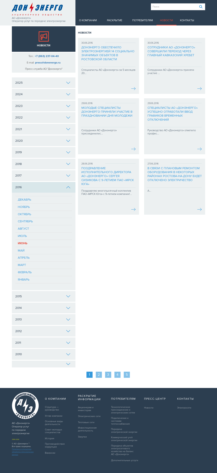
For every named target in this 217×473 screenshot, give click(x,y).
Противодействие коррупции (55, 445)
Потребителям (142, 20)
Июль (22, 236)
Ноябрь (24, 207)
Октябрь (24, 214)
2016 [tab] (42, 187)
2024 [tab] (42, 94)
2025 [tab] (42, 83)
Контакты (187, 20)
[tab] (43, 364)
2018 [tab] (42, 164)
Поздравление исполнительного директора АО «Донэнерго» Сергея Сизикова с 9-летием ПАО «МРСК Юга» (107, 176)
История (49, 438)
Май (21, 250)
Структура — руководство (52, 408)
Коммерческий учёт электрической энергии (124, 439)
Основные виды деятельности (54, 423)
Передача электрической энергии (124, 430)
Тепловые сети (86, 422)
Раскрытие (114, 20)
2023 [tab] (42, 106)
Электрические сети (89, 416)
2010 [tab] (42, 354)
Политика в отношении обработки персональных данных (23, 452)
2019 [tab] (42, 152)
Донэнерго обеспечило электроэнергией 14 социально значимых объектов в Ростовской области (107, 53)
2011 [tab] (42, 343)
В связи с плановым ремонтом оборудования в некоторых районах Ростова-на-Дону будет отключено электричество (174, 174)
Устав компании (53, 416)
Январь (23, 279)
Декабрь (24, 199)
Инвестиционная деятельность (87, 429)
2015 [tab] (42, 296)
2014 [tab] (42, 308)
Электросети (184, 407)
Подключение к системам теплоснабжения (120, 421)
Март (22, 265)
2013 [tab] (42, 319)
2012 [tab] (42, 331)
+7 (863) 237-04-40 (47, 56)
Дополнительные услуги (124, 460)
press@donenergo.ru (48, 62)
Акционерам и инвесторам (86, 409)
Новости (166, 20)
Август (23, 228)
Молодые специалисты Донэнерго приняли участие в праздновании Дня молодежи (106, 112)
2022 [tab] (42, 117)
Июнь (22, 243)
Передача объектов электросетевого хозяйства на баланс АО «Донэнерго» (122, 450)
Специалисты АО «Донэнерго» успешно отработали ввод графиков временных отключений (172, 114)
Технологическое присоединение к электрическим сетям (123, 410)
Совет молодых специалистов (53, 431)
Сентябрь (25, 221)
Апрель (24, 257)
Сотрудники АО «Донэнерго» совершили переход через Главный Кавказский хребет (171, 51)
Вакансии (50, 453)
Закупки (82, 436)
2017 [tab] (42, 175)
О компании (88, 20)
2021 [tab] (42, 129)
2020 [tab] (42, 141)
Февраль (25, 272)
